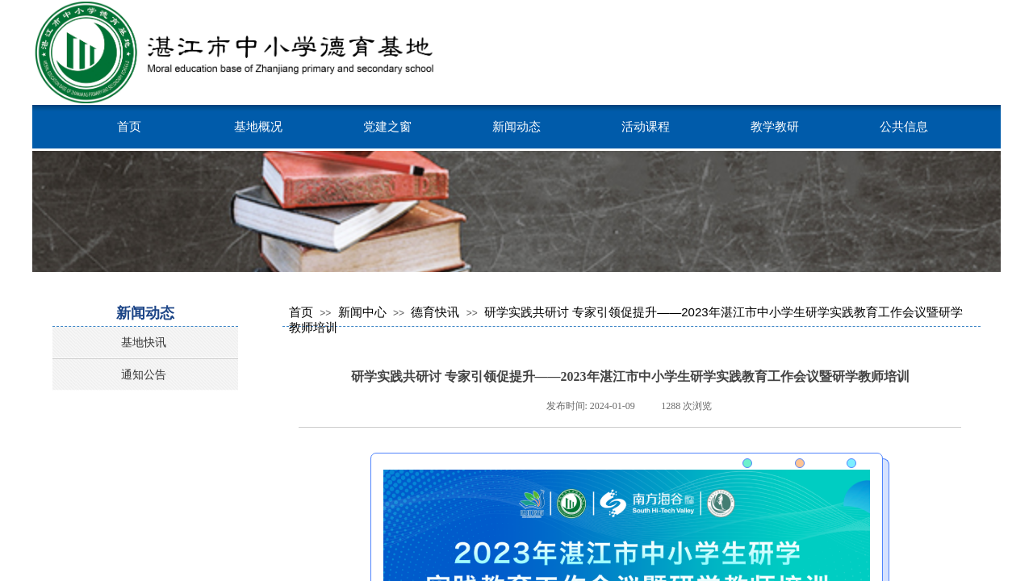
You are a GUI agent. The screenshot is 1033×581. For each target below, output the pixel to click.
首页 (129, 126)
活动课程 (645, 126)
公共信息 (904, 126)
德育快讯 (435, 312)
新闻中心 (362, 312)
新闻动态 (516, 126)
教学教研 (775, 126)
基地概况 (258, 126)
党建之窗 (387, 126)
